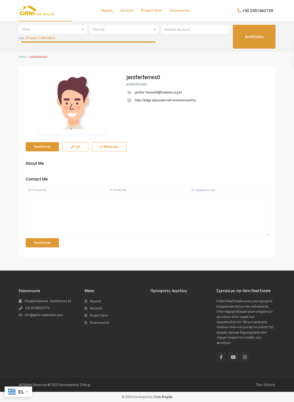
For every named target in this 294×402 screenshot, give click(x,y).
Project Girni (151, 10)
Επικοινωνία (179, 10)
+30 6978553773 (37, 308)
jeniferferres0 (143, 77)
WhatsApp (109, 147)
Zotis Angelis (163, 397)
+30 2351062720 (257, 10)
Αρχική (107, 10)
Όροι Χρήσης (265, 384)
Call (75, 147)
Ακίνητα (126, 10)
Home (22, 57)
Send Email (42, 147)
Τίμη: (21, 38)
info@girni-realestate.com (44, 315)
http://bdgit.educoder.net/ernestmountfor (165, 100)
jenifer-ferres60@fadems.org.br (158, 92)
